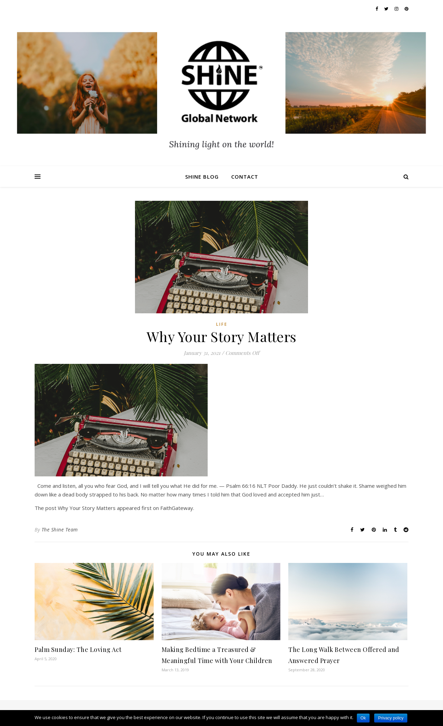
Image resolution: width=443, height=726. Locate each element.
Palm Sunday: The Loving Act (78, 649)
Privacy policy (390, 718)
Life (221, 324)
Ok (363, 718)
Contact (244, 176)
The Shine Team (60, 529)
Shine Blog (202, 176)
